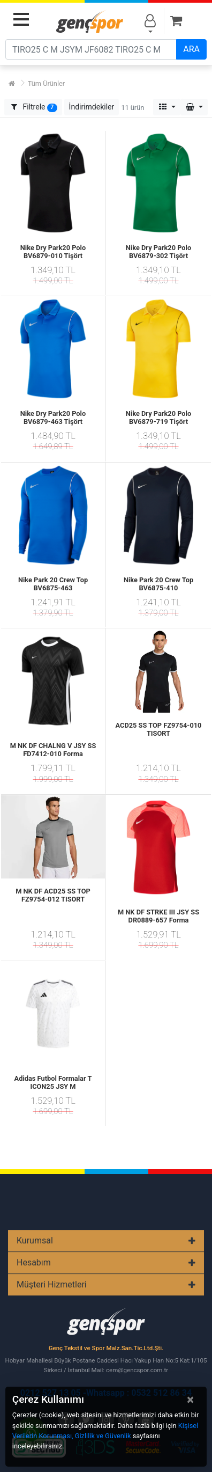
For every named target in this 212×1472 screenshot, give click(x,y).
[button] (91, 107)
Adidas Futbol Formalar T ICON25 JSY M (53, 1082)
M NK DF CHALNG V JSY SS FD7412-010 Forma (53, 750)
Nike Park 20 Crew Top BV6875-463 (53, 584)
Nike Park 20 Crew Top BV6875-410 (158, 584)
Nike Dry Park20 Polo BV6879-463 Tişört (53, 417)
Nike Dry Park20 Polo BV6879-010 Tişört (53, 252)
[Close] (190, 1399)
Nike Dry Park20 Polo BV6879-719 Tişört (158, 417)
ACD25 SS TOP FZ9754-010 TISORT (159, 729)
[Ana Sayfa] (12, 83)
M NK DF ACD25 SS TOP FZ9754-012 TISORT (53, 895)
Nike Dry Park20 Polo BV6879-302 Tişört (158, 252)
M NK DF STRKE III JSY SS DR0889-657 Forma (158, 916)
